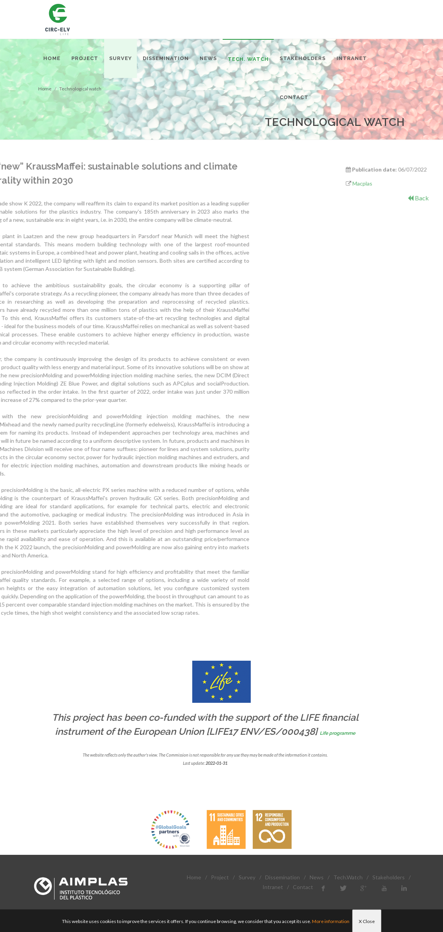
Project (220, 877)
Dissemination (282, 877)
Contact (303, 887)
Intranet (272, 887)
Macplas (388, 183)
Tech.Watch (348, 877)
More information (330, 921)
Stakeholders (388, 877)
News (317, 877)
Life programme (337, 733)
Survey (247, 877)
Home (194, 877)
